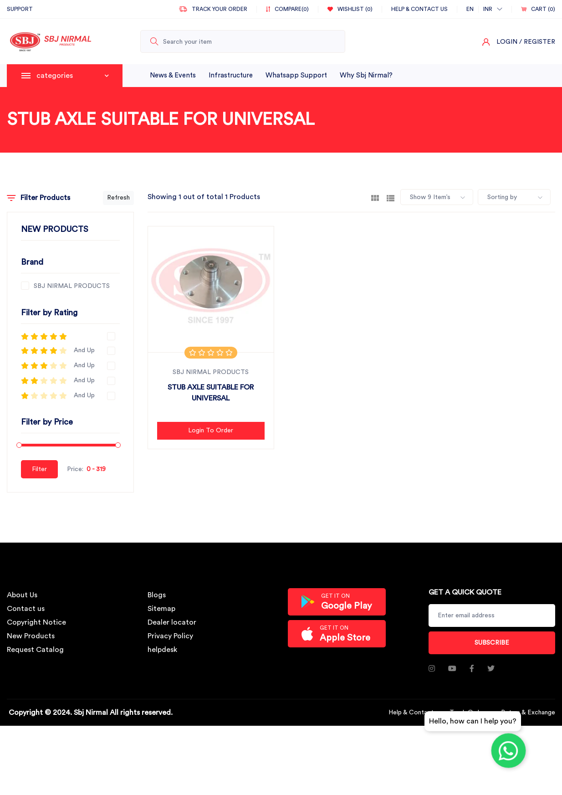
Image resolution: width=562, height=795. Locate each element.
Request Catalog (35, 649)
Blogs (157, 595)
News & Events (173, 75)
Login (506, 42)
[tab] (375, 197)
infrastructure (231, 75)
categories (72, 75)
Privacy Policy (170, 636)
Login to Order (210, 430)
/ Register (537, 42)
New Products (31, 636)
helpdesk (162, 649)
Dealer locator (172, 622)
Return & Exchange (528, 712)
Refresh (118, 198)
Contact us (26, 608)
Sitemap (161, 608)
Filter (39, 469)
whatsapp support (296, 75)
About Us (22, 595)
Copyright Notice (36, 622)
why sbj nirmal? (366, 75)
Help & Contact (411, 712)
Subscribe (492, 643)
